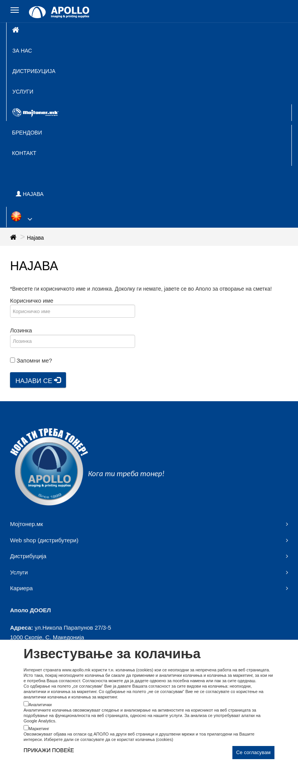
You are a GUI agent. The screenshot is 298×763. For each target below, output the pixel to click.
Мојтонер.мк (26, 524)
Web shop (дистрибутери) (44, 540)
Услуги (22, 92)
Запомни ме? (34, 360)
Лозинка (21, 330)
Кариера (21, 588)
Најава (35, 238)
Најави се (38, 381)
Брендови (27, 132)
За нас (22, 51)
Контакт (24, 153)
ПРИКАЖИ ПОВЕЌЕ (49, 750)
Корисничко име (31, 300)
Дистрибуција (34, 71)
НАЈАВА (30, 194)
